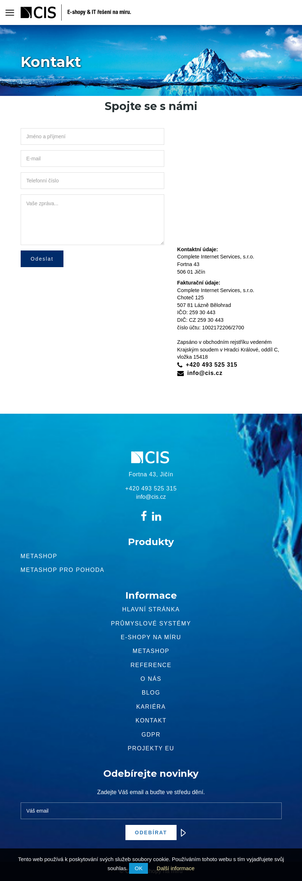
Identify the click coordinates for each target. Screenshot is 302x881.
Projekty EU (151, 748)
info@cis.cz (205, 373)
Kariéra (151, 707)
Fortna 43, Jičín (151, 474)
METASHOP (151, 651)
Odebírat (156, 832)
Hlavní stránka (151, 609)
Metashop (39, 556)
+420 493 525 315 (211, 365)
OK (138, 868)
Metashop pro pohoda (63, 570)
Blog (151, 693)
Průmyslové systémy (151, 623)
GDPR (151, 735)
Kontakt (151, 720)
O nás (151, 679)
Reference (151, 665)
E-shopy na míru (151, 637)
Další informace (175, 868)
